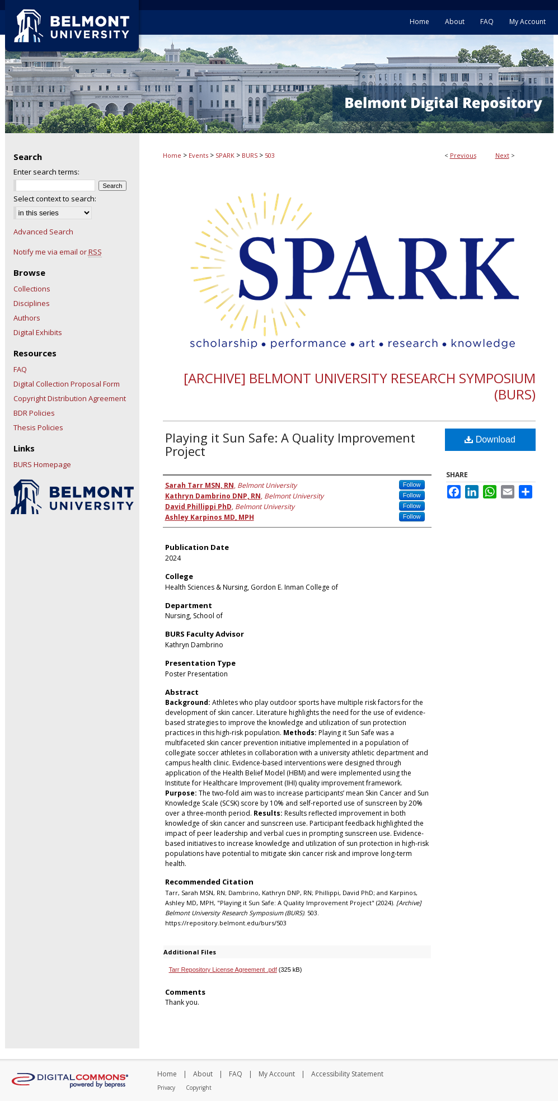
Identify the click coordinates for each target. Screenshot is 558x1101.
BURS (249, 155)
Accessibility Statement (347, 1074)
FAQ (20, 369)
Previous (463, 155)
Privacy (166, 1087)
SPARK (225, 155)
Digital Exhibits (37, 332)
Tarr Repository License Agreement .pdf (223, 969)
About (203, 1074)
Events (198, 155)
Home (172, 155)
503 (270, 155)
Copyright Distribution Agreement (69, 398)
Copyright (199, 1087)
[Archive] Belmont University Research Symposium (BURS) (360, 386)
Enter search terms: (46, 172)
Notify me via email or (57, 252)
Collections (31, 289)
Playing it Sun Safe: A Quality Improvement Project (290, 444)
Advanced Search (43, 232)
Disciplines (31, 303)
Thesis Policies (38, 427)
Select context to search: (54, 199)
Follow (412, 484)
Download (490, 439)
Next (502, 155)
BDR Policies (34, 413)
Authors (26, 318)
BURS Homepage (42, 464)
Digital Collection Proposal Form (66, 384)
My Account (277, 1074)
